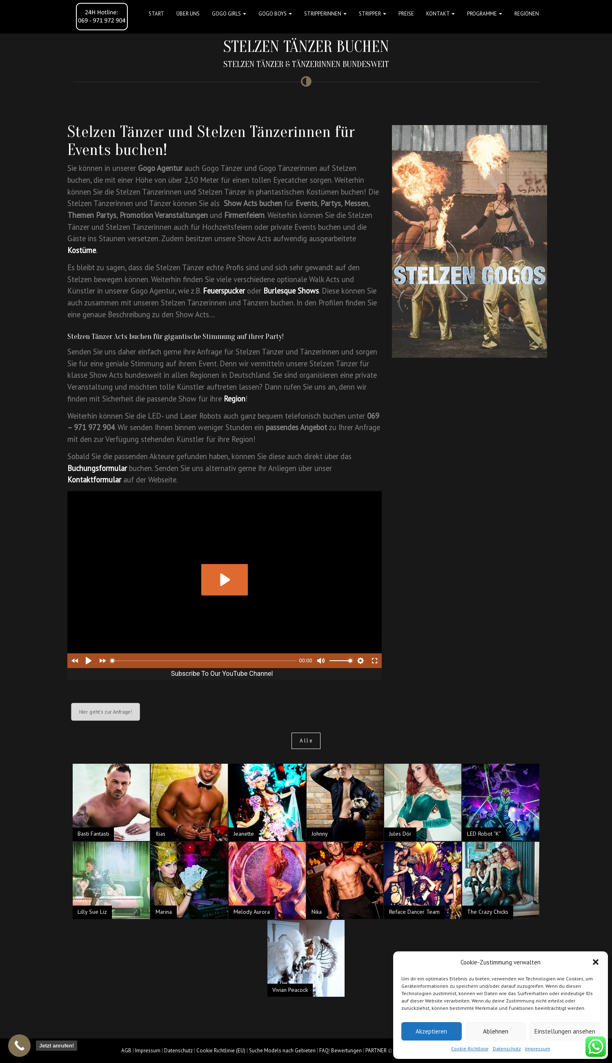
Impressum (537, 1048)
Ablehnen (495, 1031)
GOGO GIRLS (229, 13)
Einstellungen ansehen (564, 1031)
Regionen (526, 13)
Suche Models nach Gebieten (282, 1050)
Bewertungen (346, 1050)
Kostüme (81, 250)
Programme (484, 13)
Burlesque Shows (291, 291)
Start (156, 13)
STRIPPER (372, 13)
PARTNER (376, 1050)
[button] (596, 962)
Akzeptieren (431, 1031)
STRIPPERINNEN (325, 13)
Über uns (188, 13)
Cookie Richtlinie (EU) (220, 1050)
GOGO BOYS (275, 13)
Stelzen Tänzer (115, 131)
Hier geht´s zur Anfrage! (105, 712)
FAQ (324, 1050)
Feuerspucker (224, 291)
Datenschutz (507, 1048)
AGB (126, 1050)
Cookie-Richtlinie (470, 1048)
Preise (406, 13)
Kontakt (440, 13)
